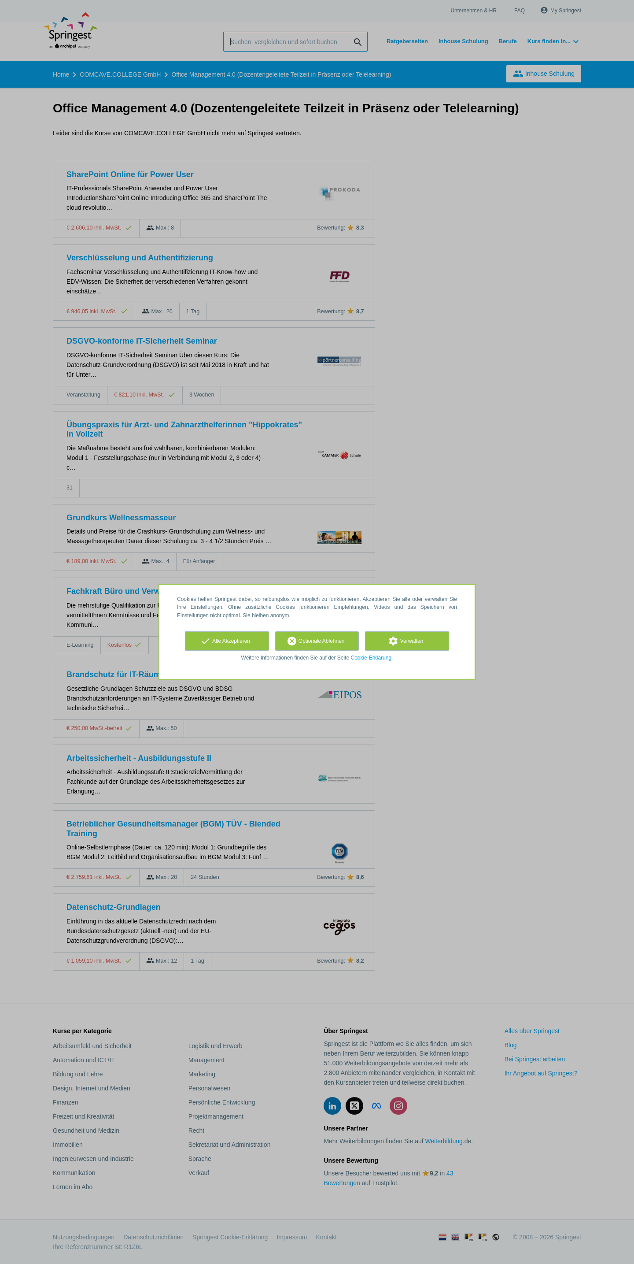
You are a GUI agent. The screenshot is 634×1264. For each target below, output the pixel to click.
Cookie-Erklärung (371, 658)
